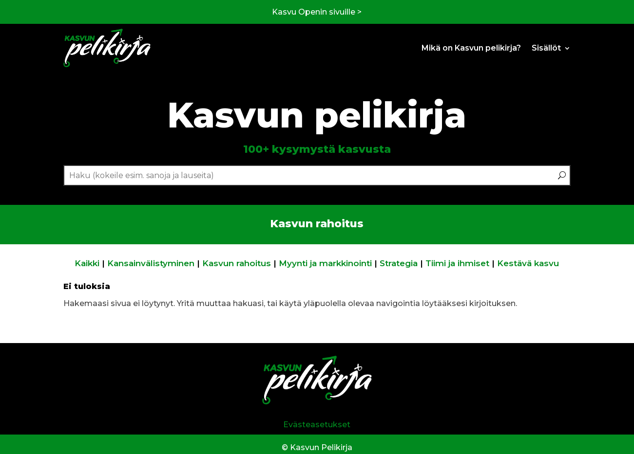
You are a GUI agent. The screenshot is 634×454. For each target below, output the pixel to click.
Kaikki (87, 263)
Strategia (399, 263)
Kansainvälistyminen (150, 263)
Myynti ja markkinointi (325, 263)
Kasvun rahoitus (236, 263)
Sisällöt (546, 48)
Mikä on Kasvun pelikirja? (471, 48)
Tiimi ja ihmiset (457, 263)
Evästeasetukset (316, 424)
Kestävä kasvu (528, 263)
